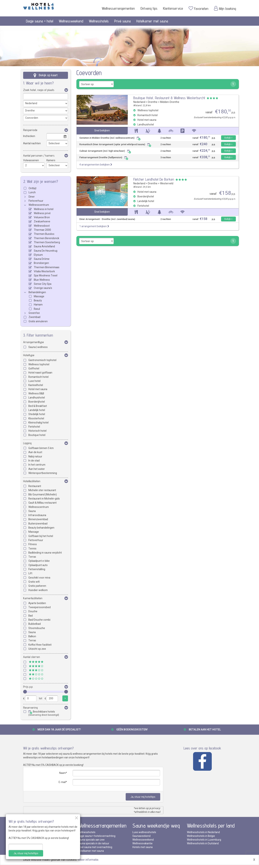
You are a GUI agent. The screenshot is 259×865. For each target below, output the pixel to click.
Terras (32, 557)
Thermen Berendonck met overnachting (46, 832)
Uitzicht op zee (37, 649)
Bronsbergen (41, 263)
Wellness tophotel (38, 364)
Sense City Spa (42, 284)
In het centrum (36, 465)
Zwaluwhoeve (42, 221)
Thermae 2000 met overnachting (42, 847)
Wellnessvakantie (142, 843)
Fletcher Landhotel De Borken (153, 179)
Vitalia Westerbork (44, 271)
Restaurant (34, 486)
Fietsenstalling (36, 569)
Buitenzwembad (37, 524)
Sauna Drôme (41, 259)
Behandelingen (37, 292)
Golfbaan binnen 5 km (41, 448)
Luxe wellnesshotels (144, 832)
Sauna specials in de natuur (93, 843)
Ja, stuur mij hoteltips (143, 797)
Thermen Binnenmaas (46, 267)
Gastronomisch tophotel (42, 360)
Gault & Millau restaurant (42, 503)
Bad (30, 616)
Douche (32, 611)
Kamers (50, 160)
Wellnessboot (42, 226)
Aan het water (36, 469)
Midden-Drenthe (169, 102)
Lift (30, 573)
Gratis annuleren (38, 321)
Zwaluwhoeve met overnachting (42, 836)
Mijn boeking (225, 8)
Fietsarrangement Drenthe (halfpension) (103, 157)
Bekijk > (228, 137)
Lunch (32, 192)
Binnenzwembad (38, 519)
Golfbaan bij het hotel (40, 536)
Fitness (32, 544)
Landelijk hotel (36, 410)
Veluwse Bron (42, 217)
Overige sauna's (43, 288)
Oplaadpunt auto (38, 565)
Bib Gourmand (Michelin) (42, 495)
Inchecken (29, 136)
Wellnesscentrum (39, 205)
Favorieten (198, 8)
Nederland (139, 102)
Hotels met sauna (142, 847)
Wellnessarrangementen (118, 8)
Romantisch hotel (38, 377)
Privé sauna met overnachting (95, 847)
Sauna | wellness (38, 347)
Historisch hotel (37, 431)
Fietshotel (34, 427)
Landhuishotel (36, 398)
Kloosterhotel (36, 418)
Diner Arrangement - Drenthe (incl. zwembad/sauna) (107, 219)
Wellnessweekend (71, 21)
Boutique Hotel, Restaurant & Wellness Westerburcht (169, 98)
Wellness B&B (36, 394)
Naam (62, 773)
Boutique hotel (36, 435)
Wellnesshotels (99, 21)
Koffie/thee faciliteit (40, 645)
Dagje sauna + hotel (39, 21)
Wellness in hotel (43, 209)
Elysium (38, 255)
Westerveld (166, 183)
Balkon (32, 636)
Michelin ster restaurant (42, 490)
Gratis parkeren (37, 586)
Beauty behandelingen (41, 528)
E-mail (62, 782)
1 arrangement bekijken (94, 226)
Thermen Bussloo (44, 234)
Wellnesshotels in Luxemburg (204, 840)
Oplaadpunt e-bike (39, 561)
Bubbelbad (34, 624)
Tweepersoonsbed (39, 607)
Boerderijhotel (36, 402)
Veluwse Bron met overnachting (41, 843)
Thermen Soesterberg (47, 242)
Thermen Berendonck (46, 238)
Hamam (38, 305)
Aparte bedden (37, 603)
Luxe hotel (34, 381)
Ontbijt (32, 188)
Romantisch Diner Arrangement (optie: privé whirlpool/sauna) (115, 144)
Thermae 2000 (42, 230)
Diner (32, 197)
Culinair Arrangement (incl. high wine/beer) (105, 151)
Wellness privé (42, 213)
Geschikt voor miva (39, 578)
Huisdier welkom (38, 590)
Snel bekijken (102, 131)
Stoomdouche (36, 628)
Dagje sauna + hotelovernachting (96, 836)
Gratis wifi (34, 582)
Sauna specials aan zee (91, 840)
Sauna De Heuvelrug (45, 251)
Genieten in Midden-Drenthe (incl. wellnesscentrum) (110, 138)
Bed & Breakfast (37, 406)
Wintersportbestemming (42, 473)
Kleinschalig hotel (38, 423)
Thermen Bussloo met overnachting (44, 840)
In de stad (34, 461)
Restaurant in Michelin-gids (44, 499)
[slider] (25, 692)
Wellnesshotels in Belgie (201, 836)
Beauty (38, 300)
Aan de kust (35, 452)
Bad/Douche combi (39, 620)
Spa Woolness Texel (45, 276)
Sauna (32, 511)
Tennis (32, 549)
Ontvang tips (148, 8)
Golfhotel (33, 369)
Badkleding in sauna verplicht (45, 553)
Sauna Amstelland (44, 246)
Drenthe (152, 102)
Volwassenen (31, 160)
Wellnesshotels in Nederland (203, 832)
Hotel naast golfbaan (40, 373)
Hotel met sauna (37, 389)
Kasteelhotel (35, 385)
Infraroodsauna (37, 515)
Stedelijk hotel (36, 414)
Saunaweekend (141, 836)
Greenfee (34, 313)
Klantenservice (173, 8)
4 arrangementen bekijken (95, 165)
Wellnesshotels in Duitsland (203, 843)
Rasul (37, 309)
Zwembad (34, 317)
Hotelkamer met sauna (152, 21)
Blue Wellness (42, 280)
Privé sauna (122, 21)
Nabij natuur (35, 457)
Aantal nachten (32, 143)
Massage (39, 296)
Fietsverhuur (36, 201)
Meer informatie (88, 860)
